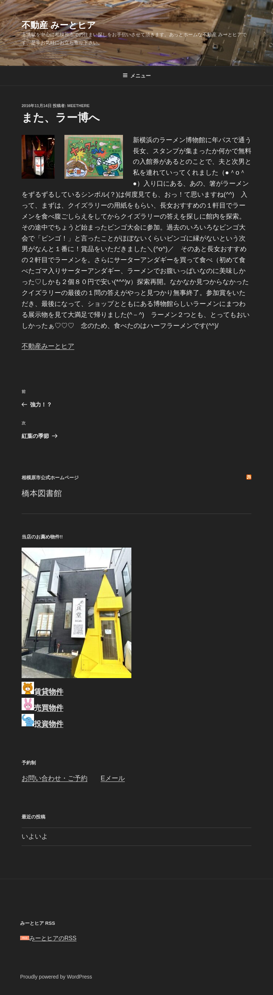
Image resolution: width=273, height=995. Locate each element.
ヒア (67, 346)
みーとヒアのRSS (48, 938)
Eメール (113, 778)
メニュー (137, 76)
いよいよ (35, 836)
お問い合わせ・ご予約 (54, 778)
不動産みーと (41, 346)
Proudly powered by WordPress (56, 977)
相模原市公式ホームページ (50, 477)
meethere (78, 105)
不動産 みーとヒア (59, 25)
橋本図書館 (42, 493)
